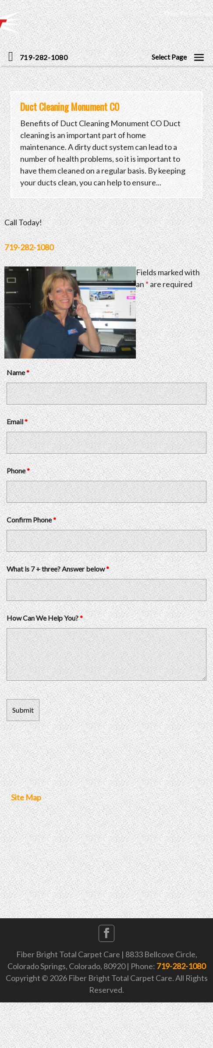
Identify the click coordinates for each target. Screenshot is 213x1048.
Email (17, 421)
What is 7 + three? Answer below (58, 569)
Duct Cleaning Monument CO (69, 106)
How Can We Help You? (45, 618)
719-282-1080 (28, 247)
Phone (18, 470)
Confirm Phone (31, 519)
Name (18, 372)
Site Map (26, 797)
